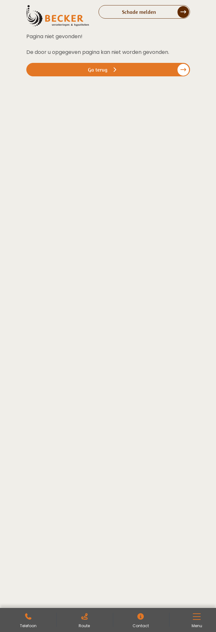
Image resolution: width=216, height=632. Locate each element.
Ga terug (103, 69)
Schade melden (139, 12)
